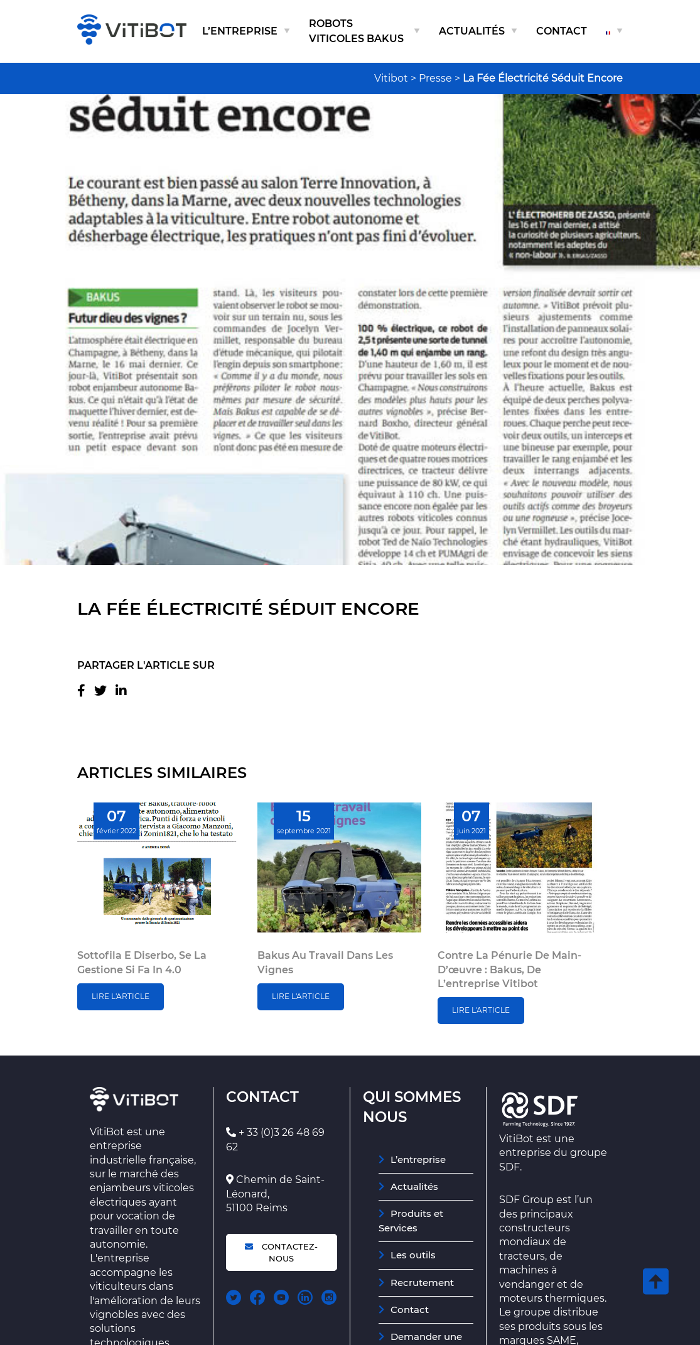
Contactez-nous (281, 1252)
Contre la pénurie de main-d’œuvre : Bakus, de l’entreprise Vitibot (509, 969)
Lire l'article (120, 996)
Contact (561, 31)
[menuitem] (614, 31)
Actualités (472, 31)
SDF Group (526, 1200)
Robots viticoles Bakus (356, 31)
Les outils (413, 1255)
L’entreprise (239, 31)
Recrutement (422, 1282)
